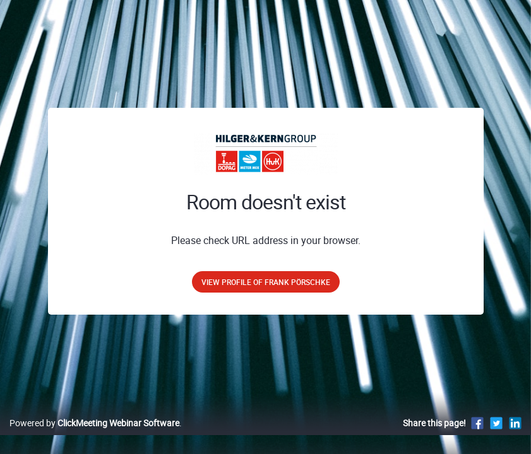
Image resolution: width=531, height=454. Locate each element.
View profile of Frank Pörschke (265, 282)
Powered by (94, 436)
